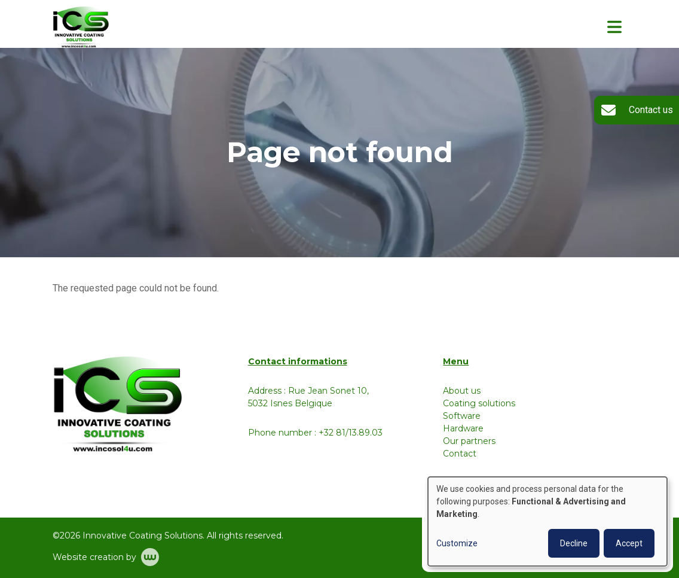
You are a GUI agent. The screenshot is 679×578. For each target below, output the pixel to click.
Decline (574, 543)
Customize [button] (457, 543)
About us (462, 390)
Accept (629, 543)
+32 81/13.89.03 (351, 432)
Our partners (469, 441)
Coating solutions (479, 403)
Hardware (463, 428)
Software (462, 415)
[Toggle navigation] (614, 27)
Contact (459, 453)
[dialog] (547, 521)
